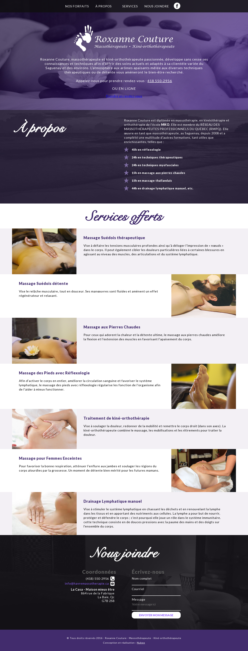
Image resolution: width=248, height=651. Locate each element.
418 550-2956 (159, 81)
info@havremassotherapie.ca (87, 583)
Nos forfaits (77, 6)
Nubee (141, 642)
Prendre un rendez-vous (124, 96)
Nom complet (142, 578)
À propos (103, 6)
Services (130, 6)
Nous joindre (156, 6)
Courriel (138, 589)
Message (138, 599)
